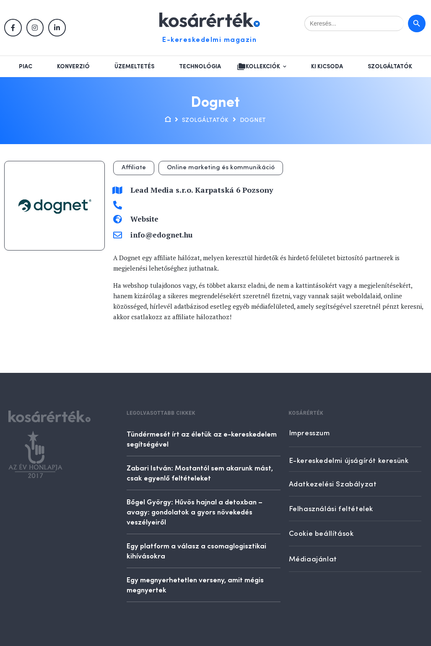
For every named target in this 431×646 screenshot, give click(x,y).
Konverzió (73, 67)
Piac (25, 67)
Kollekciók (263, 67)
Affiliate (134, 168)
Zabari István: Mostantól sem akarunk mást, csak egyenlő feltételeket (200, 473)
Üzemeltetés (134, 67)
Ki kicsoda (327, 67)
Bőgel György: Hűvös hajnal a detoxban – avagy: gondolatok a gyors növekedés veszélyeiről (194, 511)
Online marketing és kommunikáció (221, 168)
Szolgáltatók (390, 67)
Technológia (200, 67)
